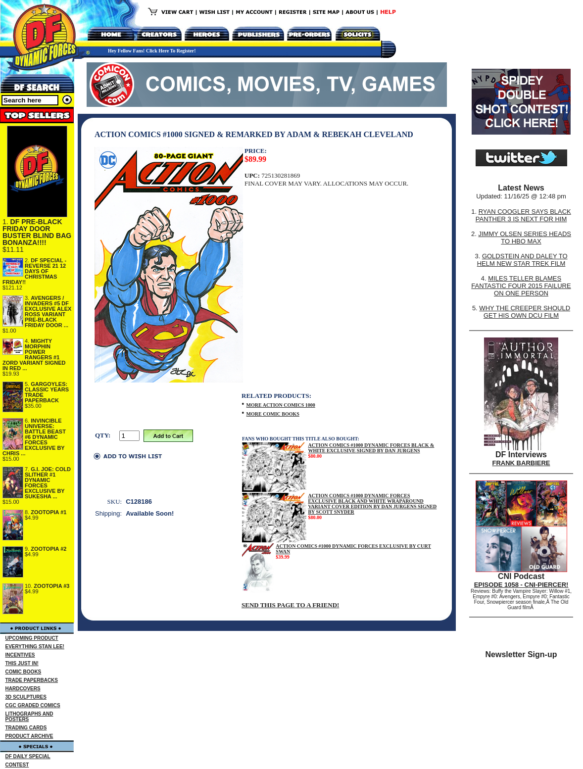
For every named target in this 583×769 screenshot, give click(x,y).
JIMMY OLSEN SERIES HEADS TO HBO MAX (524, 237)
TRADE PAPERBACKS (31, 680)
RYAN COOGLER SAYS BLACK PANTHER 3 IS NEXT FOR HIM (523, 215)
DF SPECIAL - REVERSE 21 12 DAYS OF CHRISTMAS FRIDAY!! (34, 271)
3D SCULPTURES (26, 697)
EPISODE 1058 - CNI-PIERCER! (521, 584)
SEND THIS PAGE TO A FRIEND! (290, 605)
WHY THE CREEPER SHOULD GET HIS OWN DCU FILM (524, 311)
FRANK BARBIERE (521, 463)
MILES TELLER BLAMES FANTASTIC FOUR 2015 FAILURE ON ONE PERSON (521, 286)
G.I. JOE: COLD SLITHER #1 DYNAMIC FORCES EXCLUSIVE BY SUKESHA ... (48, 482)
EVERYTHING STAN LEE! (34, 646)
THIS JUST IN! (22, 663)
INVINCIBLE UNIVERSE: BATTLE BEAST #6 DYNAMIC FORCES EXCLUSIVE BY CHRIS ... (34, 437)
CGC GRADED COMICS (32, 705)
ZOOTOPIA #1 (48, 512)
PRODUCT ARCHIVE (29, 736)
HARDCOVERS (23, 688)
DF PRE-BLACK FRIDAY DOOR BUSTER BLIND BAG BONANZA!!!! (36, 232)
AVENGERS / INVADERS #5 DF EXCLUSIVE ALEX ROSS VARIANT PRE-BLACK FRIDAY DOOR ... (48, 311)
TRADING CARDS (26, 727)
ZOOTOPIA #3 (51, 586)
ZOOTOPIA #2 (48, 549)
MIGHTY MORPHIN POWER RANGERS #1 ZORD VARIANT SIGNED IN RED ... (34, 354)
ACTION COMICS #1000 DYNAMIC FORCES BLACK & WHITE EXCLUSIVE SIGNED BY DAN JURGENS (371, 447)
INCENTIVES (20, 655)
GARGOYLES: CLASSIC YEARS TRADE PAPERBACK (47, 392)
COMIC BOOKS (23, 671)
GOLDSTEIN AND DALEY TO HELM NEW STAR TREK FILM (522, 259)
